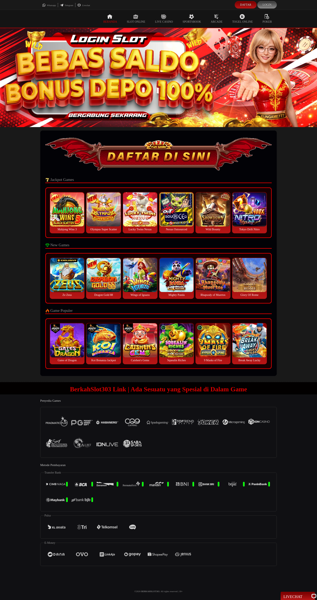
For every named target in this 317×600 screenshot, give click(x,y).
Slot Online (136, 18)
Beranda (110, 18)
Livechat (83, 5)
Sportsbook (192, 18)
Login (267, 4)
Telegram (66, 5)
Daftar (245, 4)
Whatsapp (49, 5)
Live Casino (164, 18)
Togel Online (242, 18)
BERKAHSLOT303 (150, 591)
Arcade (217, 18)
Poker (267, 18)
